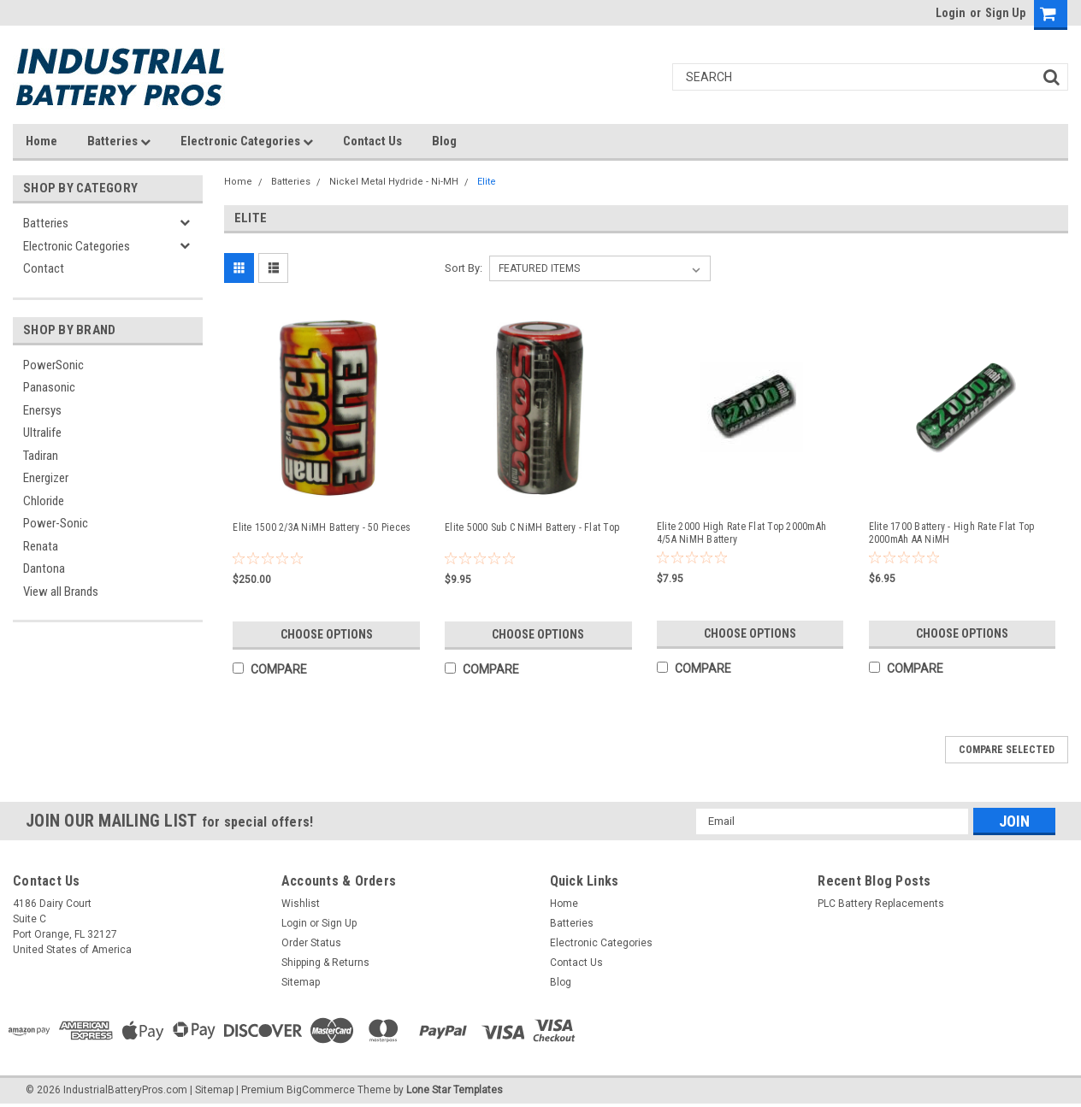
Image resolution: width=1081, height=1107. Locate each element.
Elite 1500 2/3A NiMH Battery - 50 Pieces (322, 527)
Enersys (42, 410)
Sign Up (1005, 13)
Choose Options (327, 634)
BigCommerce (320, 1090)
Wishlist (300, 904)
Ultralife (42, 432)
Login (951, 13)
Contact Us (372, 141)
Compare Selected (1006, 750)
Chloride (43, 501)
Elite (486, 181)
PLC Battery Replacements (881, 904)
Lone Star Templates (454, 1090)
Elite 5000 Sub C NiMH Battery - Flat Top (532, 527)
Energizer (45, 478)
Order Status (311, 943)
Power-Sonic (55, 523)
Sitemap (300, 982)
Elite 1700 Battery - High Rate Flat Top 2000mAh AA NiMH (952, 533)
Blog (444, 141)
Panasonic (49, 387)
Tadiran (40, 455)
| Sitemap (211, 1090)
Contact (43, 268)
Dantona (44, 568)
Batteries (119, 141)
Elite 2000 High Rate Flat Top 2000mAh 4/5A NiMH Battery (741, 533)
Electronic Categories (246, 141)
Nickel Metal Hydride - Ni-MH (393, 181)
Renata (40, 546)
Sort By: (463, 268)
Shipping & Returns (325, 963)
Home (41, 141)
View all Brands (60, 591)
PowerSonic (53, 365)
